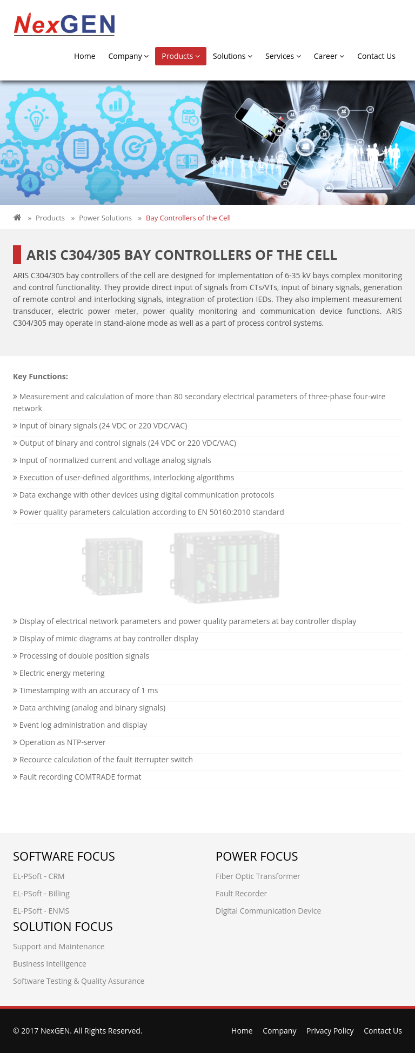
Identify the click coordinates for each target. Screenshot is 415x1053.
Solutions (232, 56)
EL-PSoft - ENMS (41, 911)
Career (329, 56)
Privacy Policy (329, 1030)
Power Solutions (105, 218)
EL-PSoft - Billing (41, 893)
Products (181, 56)
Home (85, 56)
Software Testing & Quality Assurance (78, 981)
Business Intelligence (49, 963)
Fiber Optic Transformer (258, 876)
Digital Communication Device (268, 911)
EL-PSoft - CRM (39, 876)
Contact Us (376, 56)
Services (283, 56)
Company (129, 56)
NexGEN (55, 1030)
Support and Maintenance (59, 946)
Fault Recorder (241, 893)
